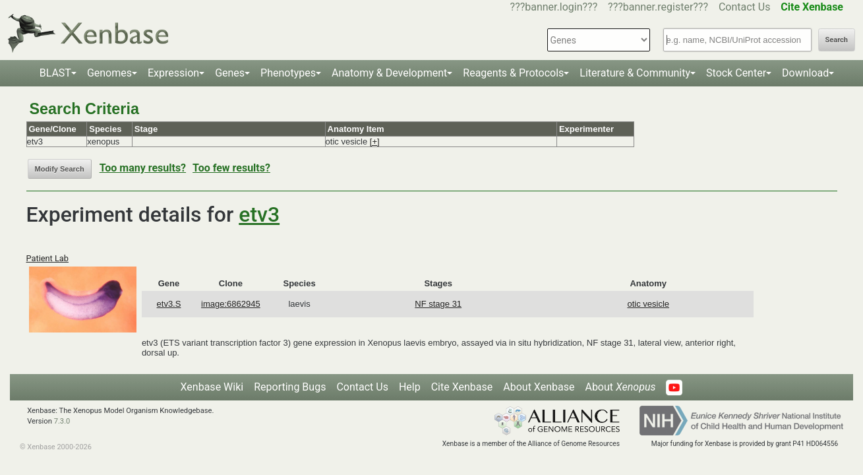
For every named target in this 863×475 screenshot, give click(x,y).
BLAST (55, 73)
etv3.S (169, 304)
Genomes (109, 73)
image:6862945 (230, 304)
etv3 (259, 214)
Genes (230, 73)
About (620, 387)
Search (836, 40)
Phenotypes (288, 73)
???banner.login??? (554, 7)
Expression (173, 73)
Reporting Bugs (290, 387)
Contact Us (745, 7)
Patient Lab (47, 258)
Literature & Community (635, 73)
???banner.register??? (658, 7)
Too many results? (143, 168)
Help (410, 387)
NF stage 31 (438, 304)
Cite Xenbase (462, 387)
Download (805, 73)
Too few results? (231, 168)
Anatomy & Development (389, 73)
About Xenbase (538, 387)
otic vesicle (648, 304)
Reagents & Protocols (513, 73)
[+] (375, 141)
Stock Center (736, 73)
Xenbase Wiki (212, 387)
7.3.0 (62, 421)
